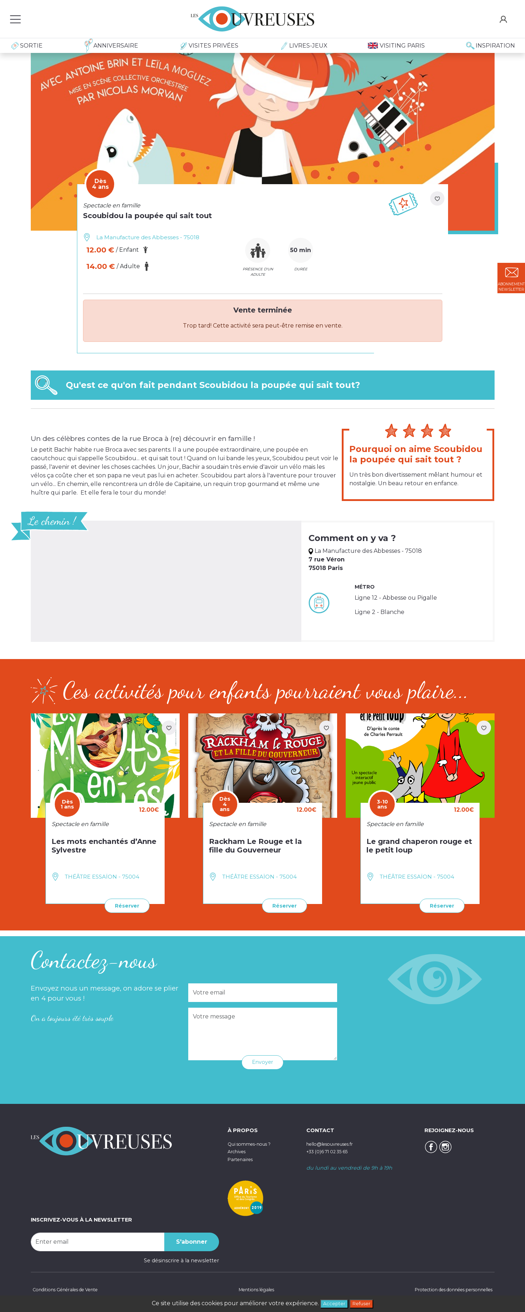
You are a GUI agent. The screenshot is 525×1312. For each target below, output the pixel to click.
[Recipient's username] (98, 1240)
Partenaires (242, 1158)
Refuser (363, 1302)
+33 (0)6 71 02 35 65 (331, 1150)
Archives (238, 1150)
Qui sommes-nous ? (254, 1142)
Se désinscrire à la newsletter (181, 1259)
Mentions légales (253, 1289)
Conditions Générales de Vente (71, 1289)
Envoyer (262, 1060)
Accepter (332, 1302)
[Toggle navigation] (15, 19)
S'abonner (191, 1240)
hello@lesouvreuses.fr (335, 1142)
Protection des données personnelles (445, 1289)
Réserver (124, 905)
